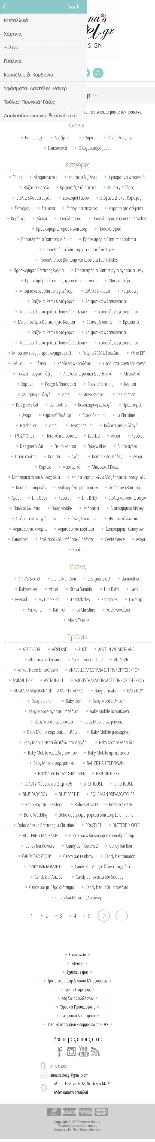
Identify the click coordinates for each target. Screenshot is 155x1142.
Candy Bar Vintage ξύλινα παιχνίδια (102, 866)
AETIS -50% (32, 649)
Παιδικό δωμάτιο (27, 508)
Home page (34, 137)
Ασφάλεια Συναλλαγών (77, 998)
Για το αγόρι (127, 446)
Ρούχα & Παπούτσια (60, 384)
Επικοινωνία (57, 148)
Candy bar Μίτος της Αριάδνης (78, 897)
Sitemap (77, 963)
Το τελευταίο (122, 915)
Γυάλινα (40, 363)
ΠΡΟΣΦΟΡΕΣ (24, 435)
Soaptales (109, 599)
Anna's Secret (29, 578)
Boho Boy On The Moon (44, 804)
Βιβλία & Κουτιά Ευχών (33, 197)
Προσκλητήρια (70, 218)
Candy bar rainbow (78, 856)
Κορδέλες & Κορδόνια (74, 363)
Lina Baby (39, 497)
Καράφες (18, 218)
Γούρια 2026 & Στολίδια (101, 353)
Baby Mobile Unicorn (109, 701)
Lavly (134, 589)
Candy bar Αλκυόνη (49, 877)
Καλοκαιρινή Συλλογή (94, 404)
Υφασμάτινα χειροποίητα (118, 311)
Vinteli (66, 394)
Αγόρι (26, 415)
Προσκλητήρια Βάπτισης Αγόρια (39, 270)
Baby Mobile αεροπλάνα (109, 711)
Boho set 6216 (120, 804)
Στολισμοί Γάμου (76, 197)
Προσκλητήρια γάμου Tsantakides (119, 218)
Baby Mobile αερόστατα (54, 721)
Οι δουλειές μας (120, 137)
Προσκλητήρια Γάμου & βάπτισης (61, 228)
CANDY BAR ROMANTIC (45, 866)
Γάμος (17, 177)
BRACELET (93, 825)
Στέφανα (48, 208)
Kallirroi (59, 609)
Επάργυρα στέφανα (81, 208)
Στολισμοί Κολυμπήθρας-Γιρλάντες (66, 539)
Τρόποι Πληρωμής (77, 990)
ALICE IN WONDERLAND (116, 649)
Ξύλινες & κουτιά (97, 291)
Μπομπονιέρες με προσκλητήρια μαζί (41, 353)
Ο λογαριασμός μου (94, 148)
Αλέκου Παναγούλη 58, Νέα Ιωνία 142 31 (82, 1088)
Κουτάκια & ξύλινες (82, 177)
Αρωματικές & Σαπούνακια (106, 301)
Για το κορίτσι (65, 446)
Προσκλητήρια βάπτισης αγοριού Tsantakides (61, 280)
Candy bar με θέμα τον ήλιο (107, 887)
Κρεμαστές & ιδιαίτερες (78, 187)
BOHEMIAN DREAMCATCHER (112, 794)
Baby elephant (43, 701)
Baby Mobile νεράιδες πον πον (52, 752)
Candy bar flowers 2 (82, 845)
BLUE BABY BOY (35, 794)
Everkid (94, 435)
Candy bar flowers (39, 845)
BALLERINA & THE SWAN (105, 763)
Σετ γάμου (22, 208)
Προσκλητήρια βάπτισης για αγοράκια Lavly (109, 270)
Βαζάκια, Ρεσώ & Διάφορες (53, 301)
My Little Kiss (48, 599)
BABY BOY (135, 690)
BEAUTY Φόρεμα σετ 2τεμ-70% (48, 783)
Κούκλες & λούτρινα (83, 518)
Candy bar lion (120, 845)
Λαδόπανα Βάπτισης (125, 487)
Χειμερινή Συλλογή (36, 394)
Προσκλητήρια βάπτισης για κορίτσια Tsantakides (78, 260)
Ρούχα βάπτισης (100, 384)
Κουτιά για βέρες (120, 187)
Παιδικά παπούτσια (61, 435)
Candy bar (20, 539)
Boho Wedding (35, 814)
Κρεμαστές (129, 291)
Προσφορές (132, 404)
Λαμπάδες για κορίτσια (76, 529)
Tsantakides (80, 599)
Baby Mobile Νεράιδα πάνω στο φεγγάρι (55, 742)
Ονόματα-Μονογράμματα (36, 518)
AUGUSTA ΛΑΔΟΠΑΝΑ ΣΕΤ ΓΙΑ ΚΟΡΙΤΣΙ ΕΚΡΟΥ (109, 680)
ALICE (82, 649)
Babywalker (97, 446)
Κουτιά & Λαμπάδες (107, 456)
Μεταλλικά (132, 373)
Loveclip (135, 599)
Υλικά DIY (138, 353)
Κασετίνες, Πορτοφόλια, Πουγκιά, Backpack (53, 311)
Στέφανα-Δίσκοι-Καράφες (120, 197)
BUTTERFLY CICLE (126, 825)
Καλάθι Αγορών (84, 73)
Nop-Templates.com (87, 1129)
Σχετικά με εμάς (77, 972)
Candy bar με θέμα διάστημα (51, 887)
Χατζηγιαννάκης (118, 609)
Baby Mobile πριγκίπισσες (108, 752)
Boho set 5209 (86, 804)
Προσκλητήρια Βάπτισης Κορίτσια (109, 239)
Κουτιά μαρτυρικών (31, 487)
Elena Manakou (64, 578)
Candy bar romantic (120, 856)
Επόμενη (104, 915)
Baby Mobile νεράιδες (116, 742)
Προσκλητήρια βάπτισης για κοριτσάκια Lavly (78, 249)
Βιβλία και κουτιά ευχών (127, 497)
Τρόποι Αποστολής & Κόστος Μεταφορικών (77, 981)
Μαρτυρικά (71, 466)
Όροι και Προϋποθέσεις (77, 1007)
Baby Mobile (62, 508)
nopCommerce (87, 1126)
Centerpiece (115, 539)
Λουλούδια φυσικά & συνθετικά (87, 373)
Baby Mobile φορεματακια (54, 763)
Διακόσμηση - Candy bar (124, 529)
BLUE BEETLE (69, 794)
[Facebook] (59, 1051)
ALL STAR (121, 659)
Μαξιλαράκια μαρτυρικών (77, 487)
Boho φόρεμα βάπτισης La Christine (46, 825)
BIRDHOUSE (123, 783)
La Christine (126, 394)
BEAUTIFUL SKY (107, 773)
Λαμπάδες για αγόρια (30, 529)
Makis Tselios (79, 620)
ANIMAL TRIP (23, 680)
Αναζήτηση (63, 137)
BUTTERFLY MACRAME (40, 835)
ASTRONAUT (53, 680)
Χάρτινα (27, 384)
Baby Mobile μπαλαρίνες (110, 732)
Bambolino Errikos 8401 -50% (61, 773)
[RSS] (95, 1051)
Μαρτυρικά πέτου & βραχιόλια (36, 477)
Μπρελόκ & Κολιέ (105, 466)
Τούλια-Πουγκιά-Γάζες (34, 373)
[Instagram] (71, 1051)
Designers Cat (27, 404)
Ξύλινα (17, 363)
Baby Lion (73, 701)
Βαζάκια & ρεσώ (36, 187)
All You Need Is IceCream (38, 670)
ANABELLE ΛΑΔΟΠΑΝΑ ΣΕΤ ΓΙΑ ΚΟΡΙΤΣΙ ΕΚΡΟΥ (104, 670)
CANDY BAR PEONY (37, 856)
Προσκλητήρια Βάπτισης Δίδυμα (46, 239)
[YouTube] (83, 1051)
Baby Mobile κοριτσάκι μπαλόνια (53, 732)
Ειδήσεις (89, 137)
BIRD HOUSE (93, 783)
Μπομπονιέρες (45, 177)
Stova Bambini (94, 394)
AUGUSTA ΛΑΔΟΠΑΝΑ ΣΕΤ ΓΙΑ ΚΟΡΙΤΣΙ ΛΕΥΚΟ (48, 690)
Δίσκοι (42, 218)
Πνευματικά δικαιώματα (77, 1016)
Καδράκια (91, 508)
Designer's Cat (81, 425)
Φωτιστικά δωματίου (125, 518)
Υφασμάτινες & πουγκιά (126, 177)
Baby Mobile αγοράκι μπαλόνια (53, 711)
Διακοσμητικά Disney (127, 508)
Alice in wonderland (44, 659)
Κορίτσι (130, 384)
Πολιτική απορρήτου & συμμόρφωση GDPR (77, 1024)
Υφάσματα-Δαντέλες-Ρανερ (124, 363)
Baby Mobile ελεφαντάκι (103, 721)
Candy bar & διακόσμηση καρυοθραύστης (101, 835)
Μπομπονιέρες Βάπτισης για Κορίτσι (46, 322)
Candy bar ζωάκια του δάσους (99, 877)
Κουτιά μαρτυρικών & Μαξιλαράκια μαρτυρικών (108, 477)
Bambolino (58, 404)
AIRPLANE (59, 649)
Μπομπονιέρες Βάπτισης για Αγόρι (46, 291)
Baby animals (105, 690)
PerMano (34, 609)
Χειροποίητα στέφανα (126, 208)
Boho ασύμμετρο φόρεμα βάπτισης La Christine (96, 814)
